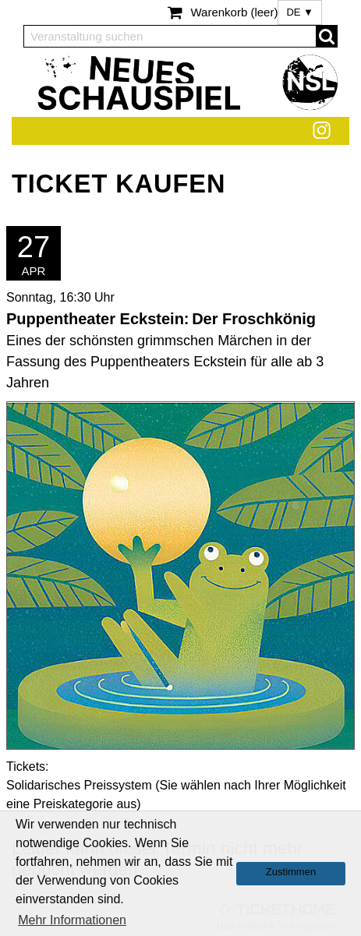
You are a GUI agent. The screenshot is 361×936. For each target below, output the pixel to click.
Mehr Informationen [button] (72, 920)
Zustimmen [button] (291, 872)
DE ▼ (299, 12)
